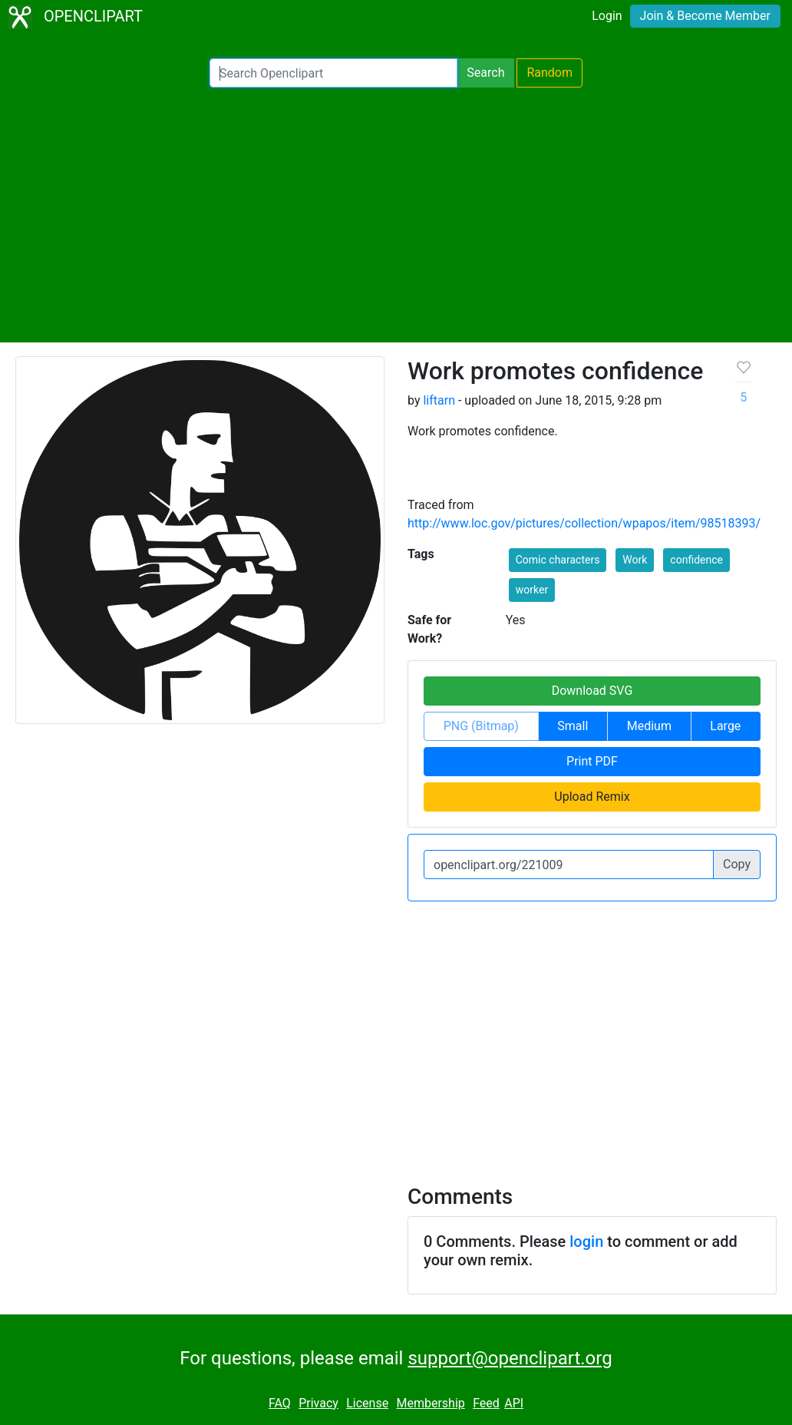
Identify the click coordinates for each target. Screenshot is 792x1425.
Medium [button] (649, 726)
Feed (486, 1403)
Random (549, 72)
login (586, 1241)
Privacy (318, 1403)
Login (607, 15)
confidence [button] (696, 560)
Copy (737, 864)
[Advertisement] (396, 214)
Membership (430, 1403)
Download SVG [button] (592, 690)
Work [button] (634, 560)
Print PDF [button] (592, 761)
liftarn (439, 400)
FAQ (280, 1403)
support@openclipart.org (510, 1358)
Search (485, 72)
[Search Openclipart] (333, 73)
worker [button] (532, 590)
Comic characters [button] (558, 560)
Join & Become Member (705, 15)
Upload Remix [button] (591, 796)
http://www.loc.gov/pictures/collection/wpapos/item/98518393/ (584, 523)
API (513, 1403)
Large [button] (725, 726)
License (367, 1403)
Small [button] (572, 726)
